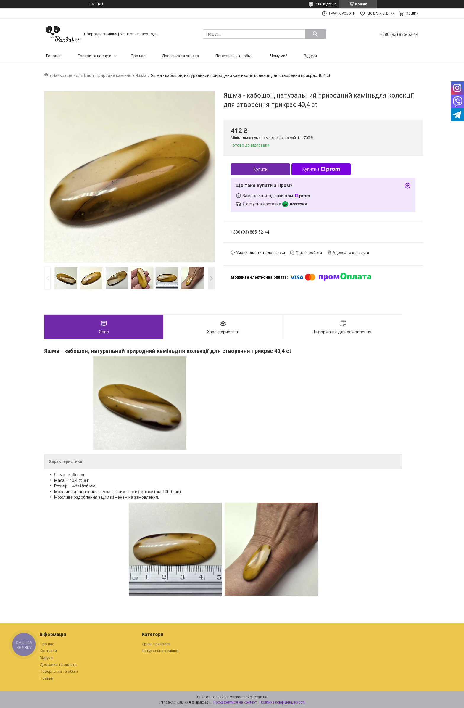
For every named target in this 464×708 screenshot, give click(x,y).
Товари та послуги (94, 56)
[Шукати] (315, 34)
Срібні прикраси (156, 644)
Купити (261, 169)
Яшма (141, 75)
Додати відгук (380, 13)
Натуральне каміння (160, 651)
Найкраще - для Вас (71, 75)
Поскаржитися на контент (235, 702)
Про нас (138, 56)
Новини (46, 678)
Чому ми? (278, 56)
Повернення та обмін (234, 56)
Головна (54, 56)
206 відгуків (326, 4)
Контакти (48, 651)
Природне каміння (113, 75)
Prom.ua (260, 697)
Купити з (321, 169)
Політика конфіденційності (282, 702)
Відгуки (310, 56)
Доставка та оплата (180, 56)
